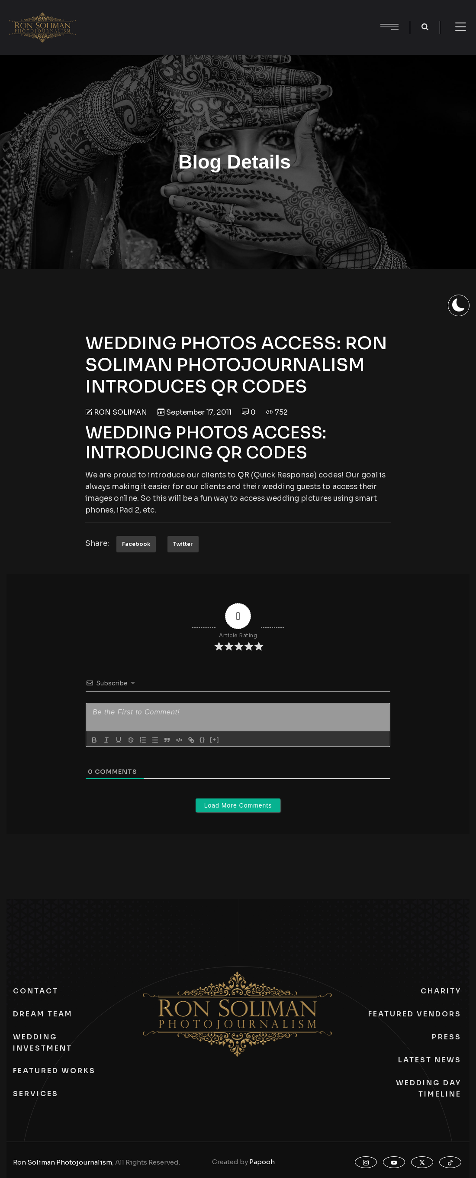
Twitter (183, 544)
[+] (214, 739)
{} (202, 739)
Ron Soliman (120, 412)
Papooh (262, 1162)
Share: (97, 543)
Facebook (136, 544)
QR (243, 475)
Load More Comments (238, 805)
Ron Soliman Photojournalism (62, 1162)
